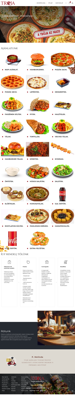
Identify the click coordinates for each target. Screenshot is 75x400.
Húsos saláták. (24, 377)
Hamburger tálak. (15, 384)
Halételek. (13, 377)
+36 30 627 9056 (37, 385)
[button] (66, 3)
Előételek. (23, 380)
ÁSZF (58, 385)
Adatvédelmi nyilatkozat (63, 387)
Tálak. (12, 379)
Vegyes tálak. (14, 382)
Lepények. (4, 384)
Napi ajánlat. (5, 377)
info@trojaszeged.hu (37, 381)
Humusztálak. (24, 382)
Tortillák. (13, 380)
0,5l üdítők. (24, 384)
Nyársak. (13, 388)
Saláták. (23, 379)
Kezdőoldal (41, 3)
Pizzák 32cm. (5, 380)
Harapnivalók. (24, 390)
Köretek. (13, 386)
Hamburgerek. (5, 379)
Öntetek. (13, 390)
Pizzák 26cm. (5, 382)
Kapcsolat (59, 3)
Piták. (3, 390)
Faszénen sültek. (6, 388)
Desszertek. (5, 386)
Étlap (51, 3)
